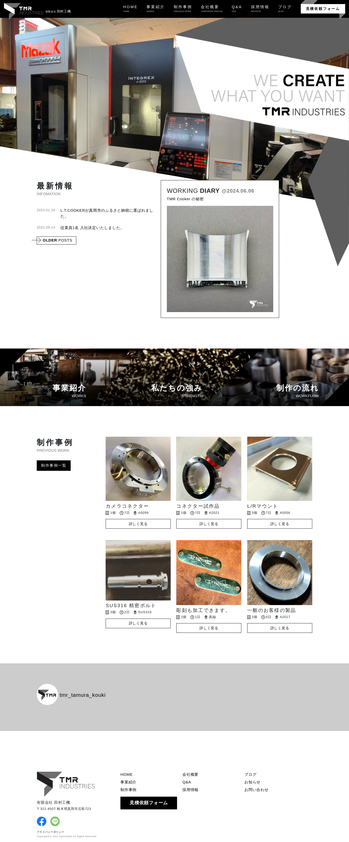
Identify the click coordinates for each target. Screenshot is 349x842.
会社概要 (190, 774)
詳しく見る (138, 524)
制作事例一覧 (53, 465)
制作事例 (128, 789)
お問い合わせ (256, 789)
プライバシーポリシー (50, 832)
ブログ (250, 774)
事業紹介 (128, 782)
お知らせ (252, 782)
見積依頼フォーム (323, 9)
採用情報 (190, 789)
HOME (126, 774)
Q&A (186, 782)
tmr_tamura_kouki (71, 695)
